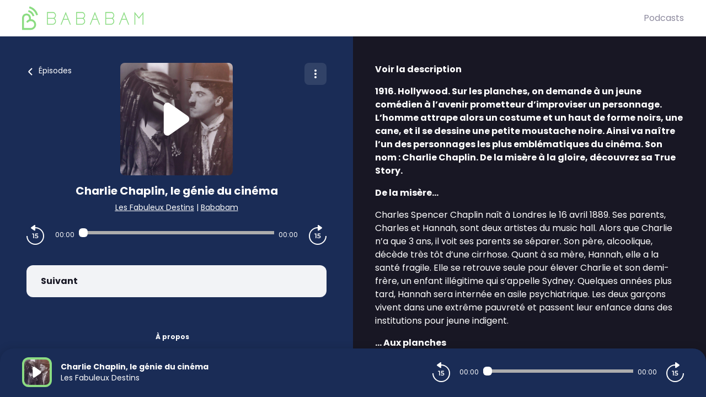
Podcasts (664, 18)
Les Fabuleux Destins (154, 207)
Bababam (219, 207)
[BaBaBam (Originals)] (333, 18)
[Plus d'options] (315, 74)
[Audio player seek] (176, 233)
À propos (172, 336)
